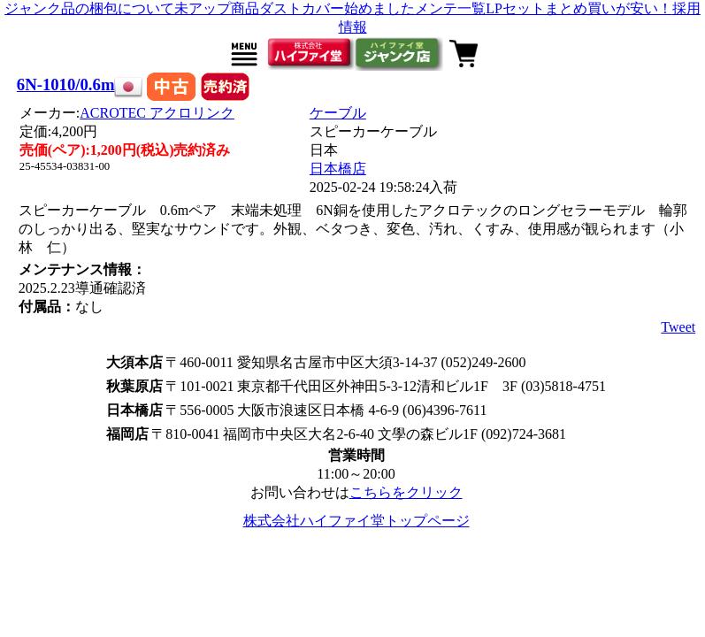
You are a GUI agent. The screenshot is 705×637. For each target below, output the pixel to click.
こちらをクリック (406, 492)
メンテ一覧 (450, 8)
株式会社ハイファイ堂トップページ (356, 520)
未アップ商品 (216, 8)
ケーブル (338, 112)
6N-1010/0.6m (66, 84)
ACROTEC (157, 112)
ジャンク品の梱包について (89, 8)
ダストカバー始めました (337, 8)
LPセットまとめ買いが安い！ (579, 8)
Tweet (678, 326)
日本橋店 (338, 168)
